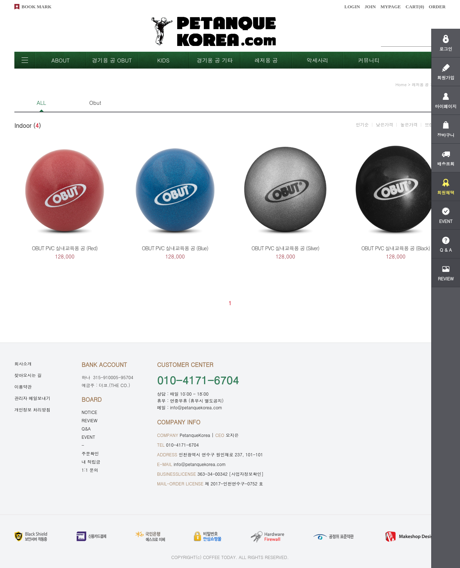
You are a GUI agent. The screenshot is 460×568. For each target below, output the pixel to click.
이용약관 (23, 386)
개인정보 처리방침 (32, 409)
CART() (414, 6)
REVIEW (89, 420)
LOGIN (352, 6)
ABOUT (60, 60)
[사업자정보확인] (246, 474)
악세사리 (317, 60)
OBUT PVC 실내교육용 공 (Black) (396, 248)
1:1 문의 (90, 470)
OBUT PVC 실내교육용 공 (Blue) (175, 248)
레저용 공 (266, 60)
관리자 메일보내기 (32, 398)
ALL (41, 102)
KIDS (163, 60)
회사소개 (23, 363)
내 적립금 (91, 461)
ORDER (437, 6)
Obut (95, 102)
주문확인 (90, 453)
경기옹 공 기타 (215, 60)
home (401, 84)
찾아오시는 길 (28, 375)
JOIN (370, 6)
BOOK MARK (36, 6)
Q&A (86, 428)
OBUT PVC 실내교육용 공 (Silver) (285, 248)
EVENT (88, 437)
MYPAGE (391, 6)
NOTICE (89, 412)
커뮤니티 (369, 60)
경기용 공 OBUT (112, 60)
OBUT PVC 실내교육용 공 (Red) (65, 248)
